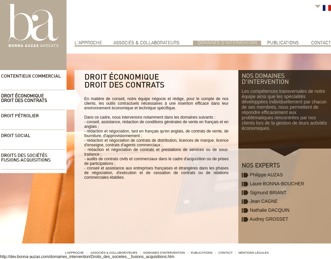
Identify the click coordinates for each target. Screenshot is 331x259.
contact (321, 43)
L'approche (88, 43)
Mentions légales (254, 252)
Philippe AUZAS (262, 174)
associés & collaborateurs (146, 43)
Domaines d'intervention (227, 43)
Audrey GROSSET (265, 219)
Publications (283, 43)
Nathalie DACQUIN (266, 210)
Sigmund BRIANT (264, 192)
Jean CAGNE (260, 201)
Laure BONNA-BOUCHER (273, 183)
